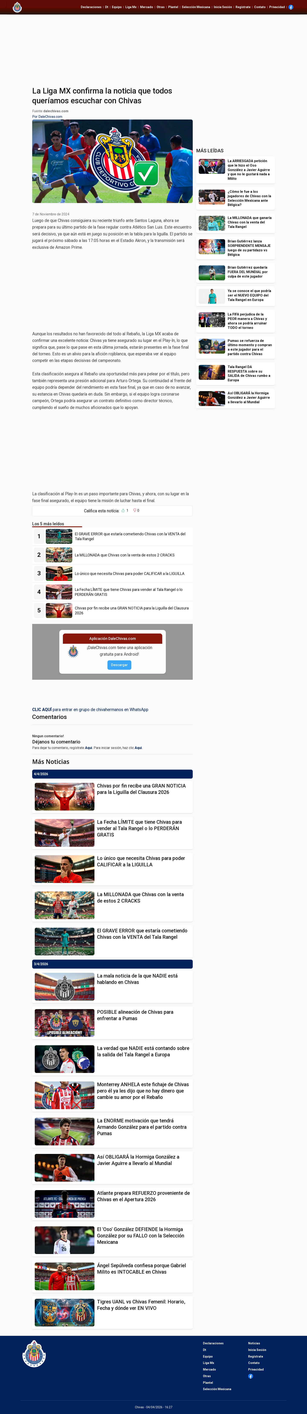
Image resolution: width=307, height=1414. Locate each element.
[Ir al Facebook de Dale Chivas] (291, 7)
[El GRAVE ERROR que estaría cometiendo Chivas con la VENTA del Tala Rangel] (60, 536)
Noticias (254, 1343)
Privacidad (277, 7)
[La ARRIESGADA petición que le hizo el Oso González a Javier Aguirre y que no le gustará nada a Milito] (213, 166)
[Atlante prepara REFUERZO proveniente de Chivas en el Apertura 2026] (66, 1204)
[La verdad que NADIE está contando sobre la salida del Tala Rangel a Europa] (66, 1059)
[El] (66, 1240)
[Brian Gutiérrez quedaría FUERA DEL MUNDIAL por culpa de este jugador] (213, 272)
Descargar (119, 665)
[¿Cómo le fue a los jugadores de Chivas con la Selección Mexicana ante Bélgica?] (213, 197)
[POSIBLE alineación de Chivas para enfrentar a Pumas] (66, 1023)
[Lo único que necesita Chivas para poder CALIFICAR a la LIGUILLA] (60, 573)
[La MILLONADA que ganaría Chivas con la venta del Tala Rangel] (213, 223)
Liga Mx (130, 7)
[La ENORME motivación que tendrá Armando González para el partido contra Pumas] (66, 1131)
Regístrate (243, 7)
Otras (161, 7)
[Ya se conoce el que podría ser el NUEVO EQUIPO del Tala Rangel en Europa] (213, 296)
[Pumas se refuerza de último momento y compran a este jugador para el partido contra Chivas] (213, 346)
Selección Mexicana (196, 7)
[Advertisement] (153, 48)
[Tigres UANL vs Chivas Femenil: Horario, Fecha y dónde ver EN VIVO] (66, 1312)
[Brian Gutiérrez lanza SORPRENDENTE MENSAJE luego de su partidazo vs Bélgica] (213, 246)
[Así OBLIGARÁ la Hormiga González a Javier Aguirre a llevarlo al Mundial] (66, 1168)
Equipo (117, 7)
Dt (106, 7)
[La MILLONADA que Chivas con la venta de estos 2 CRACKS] (60, 554)
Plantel (173, 7)
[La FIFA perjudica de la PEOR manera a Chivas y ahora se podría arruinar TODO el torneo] (213, 319)
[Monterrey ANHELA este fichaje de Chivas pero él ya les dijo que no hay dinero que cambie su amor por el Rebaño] (66, 1095)
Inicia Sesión (223, 7)
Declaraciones (91, 7)
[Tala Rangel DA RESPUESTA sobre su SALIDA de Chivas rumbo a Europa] (213, 372)
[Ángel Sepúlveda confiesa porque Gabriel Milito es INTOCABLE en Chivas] (66, 1276)
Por (47, 117)
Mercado (146, 7)
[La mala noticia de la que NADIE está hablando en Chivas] (66, 987)
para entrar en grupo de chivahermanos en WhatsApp (90, 709)
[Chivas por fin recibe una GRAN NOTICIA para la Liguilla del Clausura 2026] (60, 610)
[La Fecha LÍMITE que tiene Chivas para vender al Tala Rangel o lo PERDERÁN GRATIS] (60, 592)
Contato (260, 7)
